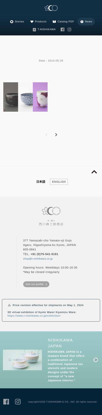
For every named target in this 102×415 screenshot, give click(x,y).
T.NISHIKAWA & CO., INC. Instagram (69, 29)
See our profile (35, 284)
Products (41, 21)
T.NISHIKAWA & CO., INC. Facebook (62, 29)
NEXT (56, 135)
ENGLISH (59, 181)
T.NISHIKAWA (47, 29)
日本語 (40, 181)
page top (94, 172)
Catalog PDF (66, 21)
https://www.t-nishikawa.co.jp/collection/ (34, 315)
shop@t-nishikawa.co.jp (38, 258)
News (88, 21)
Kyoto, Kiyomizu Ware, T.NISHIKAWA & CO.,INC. (51, 8)
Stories (19, 21)
